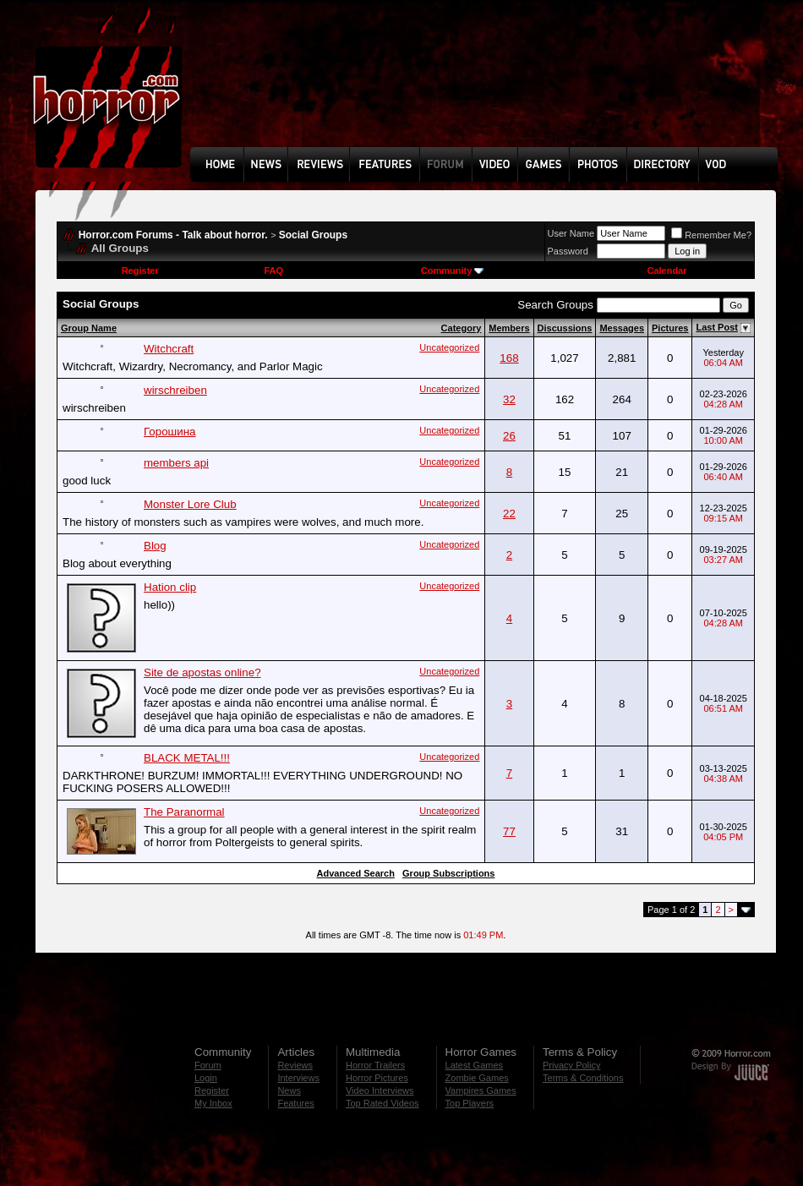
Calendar (666, 270)
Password (568, 251)
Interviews (298, 1078)
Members (509, 328)
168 (509, 358)
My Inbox (213, 1103)
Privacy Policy (571, 1065)
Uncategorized (449, 347)
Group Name (89, 328)
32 (509, 399)
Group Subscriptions (448, 873)
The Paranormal (184, 812)
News (289, 1090)
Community (452, 270)
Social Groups (313, 235)
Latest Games (474, 1065)
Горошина (169, 431)
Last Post (717, 327)
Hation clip (170, 587)
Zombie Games (477, 1078)
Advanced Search (356, 873)
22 (509, 513)
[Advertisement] (249, 86)
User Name (571, 233)
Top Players (469, 1103)
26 (509, 435)
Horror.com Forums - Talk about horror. (173, 235)
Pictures (670, 328)
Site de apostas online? (202, 672)
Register (140, 270)
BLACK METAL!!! (187, 757)
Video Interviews (380, 1090)
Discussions (565, 328)
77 (509, 831)
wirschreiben (175, 390)
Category (461, 328)
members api (176, 462)
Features (295, 1103)
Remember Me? (711, 235)
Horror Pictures (377, 1078)
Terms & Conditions (583, 1078)
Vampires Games (480, 1090)
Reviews (295, 1065)
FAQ (273, 270)
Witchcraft (169, 348)
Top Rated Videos (382, 1103)
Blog (155, 545)
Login (205, 1078)
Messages (621, 328)
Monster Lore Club (190, 504)
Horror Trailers (375, 1065)
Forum (207, 1065)
